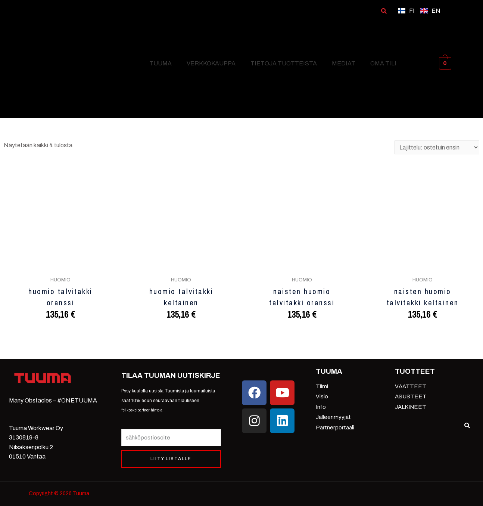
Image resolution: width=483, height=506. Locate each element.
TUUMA (160, 63)
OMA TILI (383, 63)
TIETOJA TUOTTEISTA (283, 63)
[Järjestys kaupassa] (436, 147)
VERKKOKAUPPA (211, 63)
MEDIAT (343, 63)
